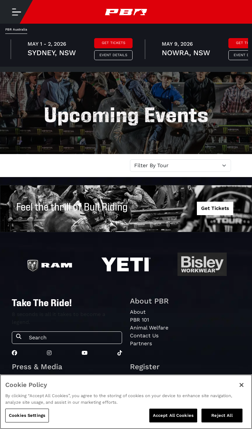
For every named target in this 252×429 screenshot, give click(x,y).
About (138, 312)
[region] (126, 401)
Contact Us (144, 335)
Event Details (113, 55)
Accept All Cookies (173, 415)
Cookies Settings (27, 415)
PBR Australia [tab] (16, 29)
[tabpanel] (126, 50)
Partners (141, 343)
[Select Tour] (180, 165)
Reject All (221, 415)
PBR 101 (139, 320)
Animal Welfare (149, 328)
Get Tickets (113, 43)
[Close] (241, 385)
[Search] (73, 338)
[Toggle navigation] (16, 12)
